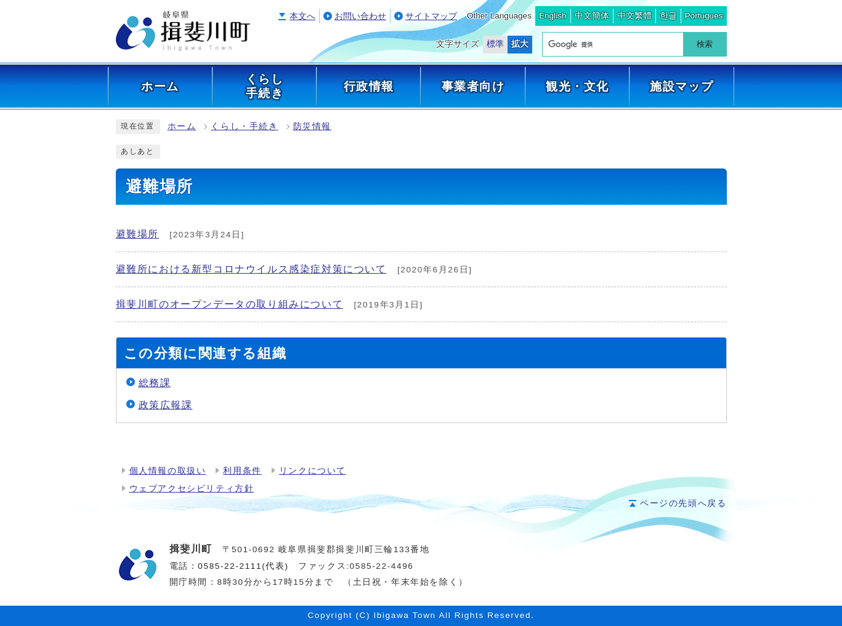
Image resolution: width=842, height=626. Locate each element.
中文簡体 (592, 15)
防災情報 (312, 126)
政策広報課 (166, 405)
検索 (705, 44)
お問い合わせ (360, 16)
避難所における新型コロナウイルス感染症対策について (251, 269)
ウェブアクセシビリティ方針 (191, 488)
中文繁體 (634, 15)
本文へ (302, 16)
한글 (668, 15)
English (553, 15)
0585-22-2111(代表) (243, 566)
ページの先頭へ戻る (683, 503)
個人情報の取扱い (167, 470)
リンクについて (312, 470)
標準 (495, 44)
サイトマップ (431, 16)
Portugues (704, 15)
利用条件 (242, 470)
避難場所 (137, 234)
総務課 (155, 383)
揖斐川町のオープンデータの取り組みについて (230, 304)
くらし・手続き (244, 126)
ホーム (182, 126)
